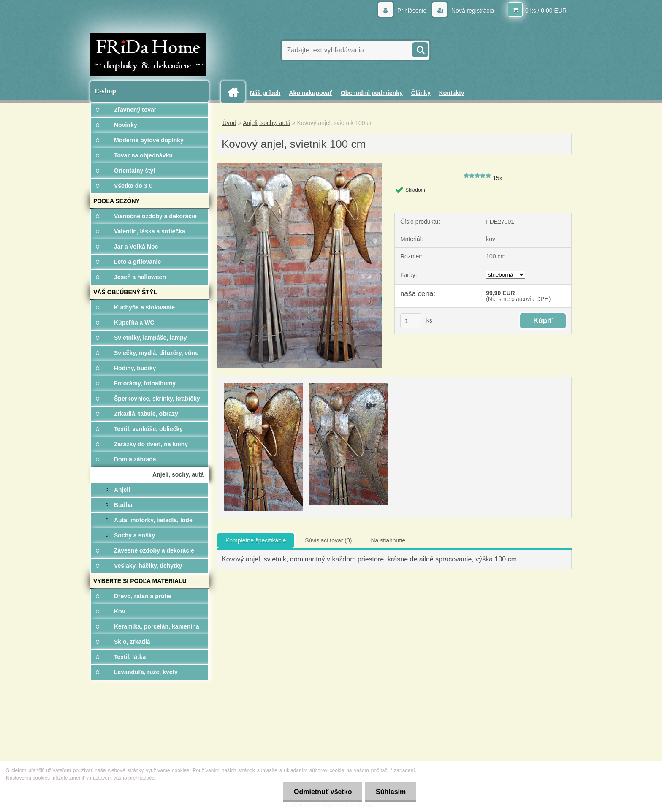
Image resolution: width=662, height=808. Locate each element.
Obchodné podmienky (372, 92)
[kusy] (410, 320)
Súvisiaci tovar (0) (328, 540)
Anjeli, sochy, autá (266, 122)
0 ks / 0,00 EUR (546, 10)
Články (421, 92)
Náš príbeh (265, 92)
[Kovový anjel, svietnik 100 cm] (299, 166)
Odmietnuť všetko (322, 791)
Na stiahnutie (388, 540)
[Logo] (148, 54)
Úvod (229, 122)
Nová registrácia (472, 10)
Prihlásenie (412, 10)
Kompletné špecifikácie (255, 540)
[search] (420, 49)
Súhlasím (391, 791)
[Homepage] (236, 92)
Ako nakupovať (310, 92)
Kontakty (451, 92)
